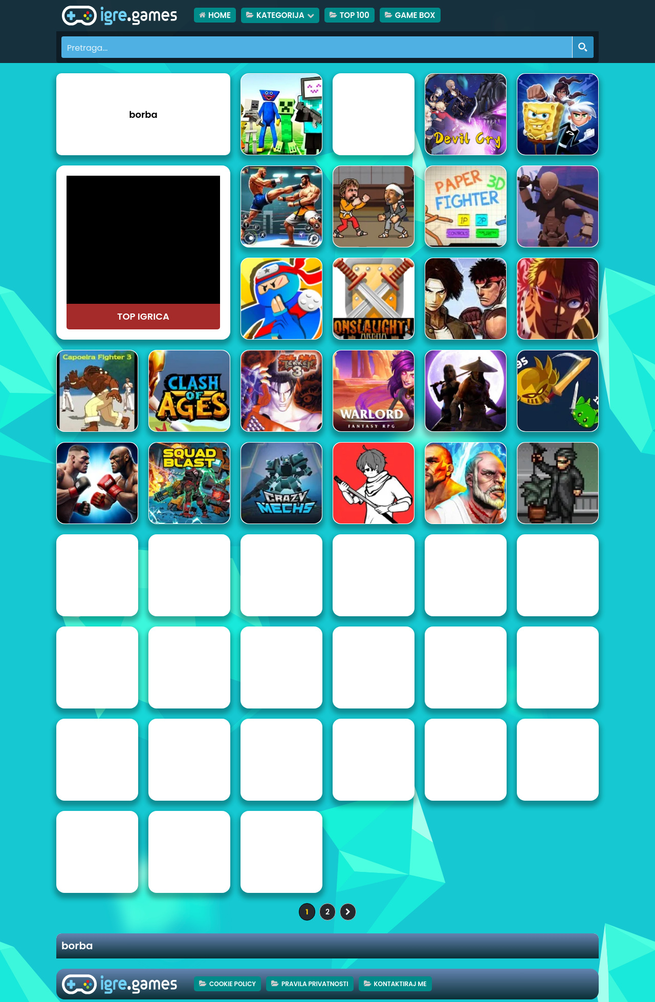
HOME (219, 15)
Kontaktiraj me (400, 983)
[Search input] (317, 47)
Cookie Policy (232, 983)
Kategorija (280, 15)
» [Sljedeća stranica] (348, 912)
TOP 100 (354, 15)
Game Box (415, 15)
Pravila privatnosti (314, 983)
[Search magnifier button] (583, 47)
